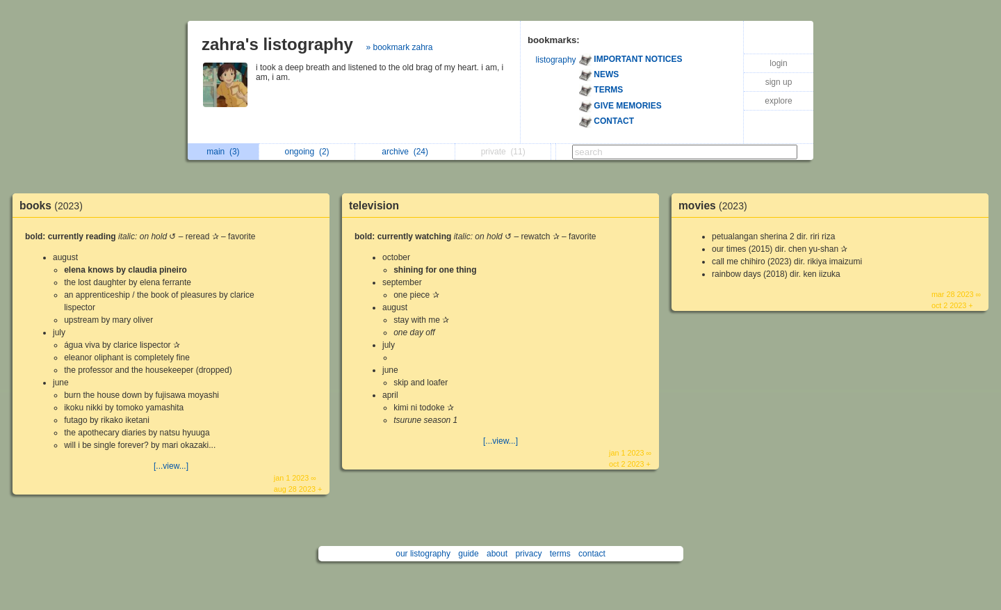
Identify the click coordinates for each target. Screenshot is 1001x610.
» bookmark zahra (399, 47)
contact (591, 554)
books (54, 205)
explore (778, 101)
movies (716, 205)
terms (560, 554)
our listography (423, 554)
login (778, 63)
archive (405, 151)
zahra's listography (277, 44)
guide (468, 554)
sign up (778, 82)
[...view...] (171, 466)
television (374, 205)
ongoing (307, 151)
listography (556, 60)
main (222, 151)
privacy (528, 554)
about (497, 554)
